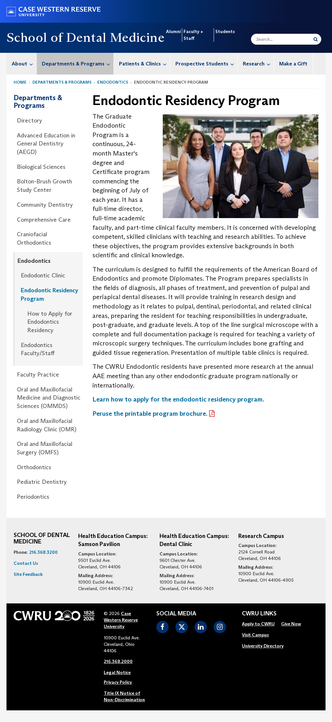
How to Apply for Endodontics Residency (49, 322)
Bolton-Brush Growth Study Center (44, 185)
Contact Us (26, 563)
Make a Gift (293, 64)
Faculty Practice (38, 374)
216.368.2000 (118, 661)
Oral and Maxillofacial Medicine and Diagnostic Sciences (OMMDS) (48, 398)
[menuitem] (21, 64)
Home (20, 82)
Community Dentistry (45, 204)
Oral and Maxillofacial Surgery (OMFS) (44, 448)
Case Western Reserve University (121, 620)
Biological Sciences (41, 166)
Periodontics (33, 496)
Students (225, 31)
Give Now (291, 624)
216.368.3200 (43, 552)
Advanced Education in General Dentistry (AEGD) (46, 144)
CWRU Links (259, 614)
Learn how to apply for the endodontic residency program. (178, 399)
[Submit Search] (316, 39)
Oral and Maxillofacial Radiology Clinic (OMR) (47, 425)
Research (258, 64)
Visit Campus (255, 635)
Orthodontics (34, 467)
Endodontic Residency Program (49, 294)
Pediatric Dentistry (42, 481)
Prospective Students (206, 64)
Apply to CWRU (258, 624)
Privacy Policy (118, 682)
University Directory (263, 646)
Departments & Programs (77, 64)
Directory (29, 120)
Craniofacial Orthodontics (34, 238)
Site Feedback (28, 574)
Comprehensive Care (44, 219)
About (24, 64)
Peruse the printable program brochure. (150, 413)
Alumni (173, 31)
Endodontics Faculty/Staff (37, 349)
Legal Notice (117, 672)
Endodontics (112, 82)
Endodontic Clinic (43, 275)
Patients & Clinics (144, 64)
